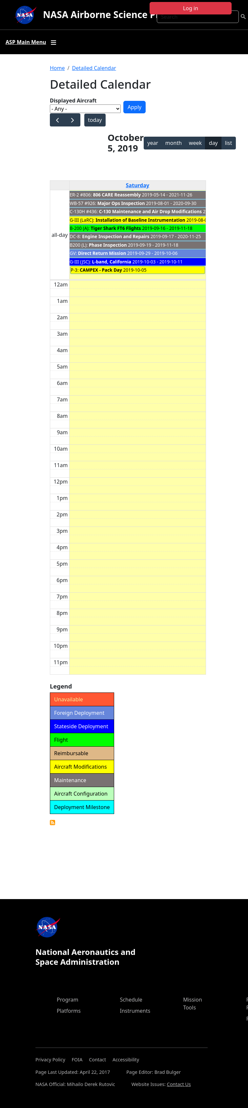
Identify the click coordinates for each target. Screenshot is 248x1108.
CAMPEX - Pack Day (101, 270)
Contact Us (179, 1084)
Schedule (131, 999)
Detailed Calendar (94, 68)
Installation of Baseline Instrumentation (140, 220)
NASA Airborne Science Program (116, 14)
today (95, 120)
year (152, 143)
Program (67, 999)
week (195, 143)
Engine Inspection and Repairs (115, 236)
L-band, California (111, 262)
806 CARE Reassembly (117, 195)
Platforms (69, 1010)
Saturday (137, 185)
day (213, 143)
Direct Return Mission (102, 253)
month (173, 143)
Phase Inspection (108, 245)
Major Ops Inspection (121, 203)
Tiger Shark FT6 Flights (116, 228)
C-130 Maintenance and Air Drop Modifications (150, 211)
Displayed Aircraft (73, 100)
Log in (190, 8)
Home (57, 68)
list (228, 143)
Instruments (135, 1010)
